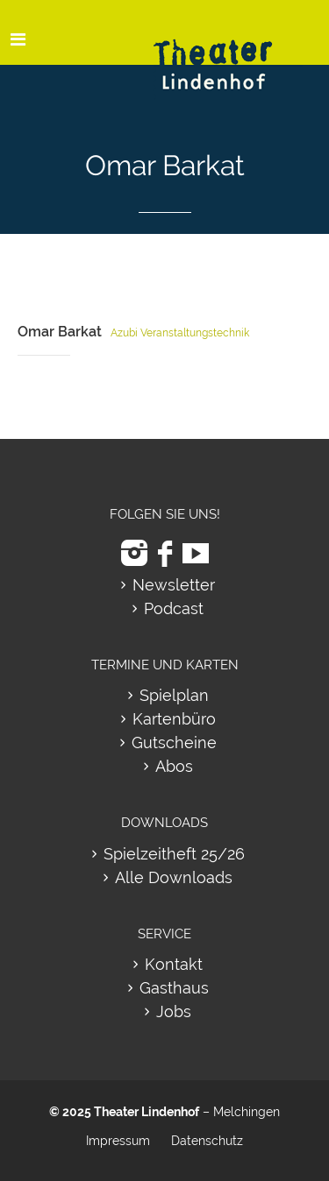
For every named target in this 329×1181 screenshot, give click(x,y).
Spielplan (174, 695)
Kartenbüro (174, 719)
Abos (174, 766)
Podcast (174, 608)
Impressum (118, 1141)
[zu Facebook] (165, 553)
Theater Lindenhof (146, 1112)
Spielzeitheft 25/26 (174, 854)
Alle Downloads (173, 877)
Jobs (173, 1011)
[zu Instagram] (134, 553)
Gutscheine (174, 742)
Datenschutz (207, 1141)
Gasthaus (174, 988)
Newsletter (173, 585)
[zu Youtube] (195, 553)
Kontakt (174, 964)
